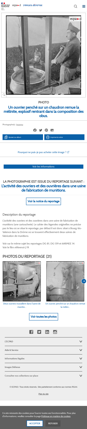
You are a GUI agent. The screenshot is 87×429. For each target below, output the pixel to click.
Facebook (31, 332)
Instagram (55, 332)
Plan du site (44, 394)
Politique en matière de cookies (55, 417)
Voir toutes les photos (44, 316)
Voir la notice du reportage (43, 201)
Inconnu (19, 124)
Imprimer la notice (54, 137)
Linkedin (47, 332)
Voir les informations (43, 166)
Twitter (39, 332)
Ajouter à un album (12, 137)
